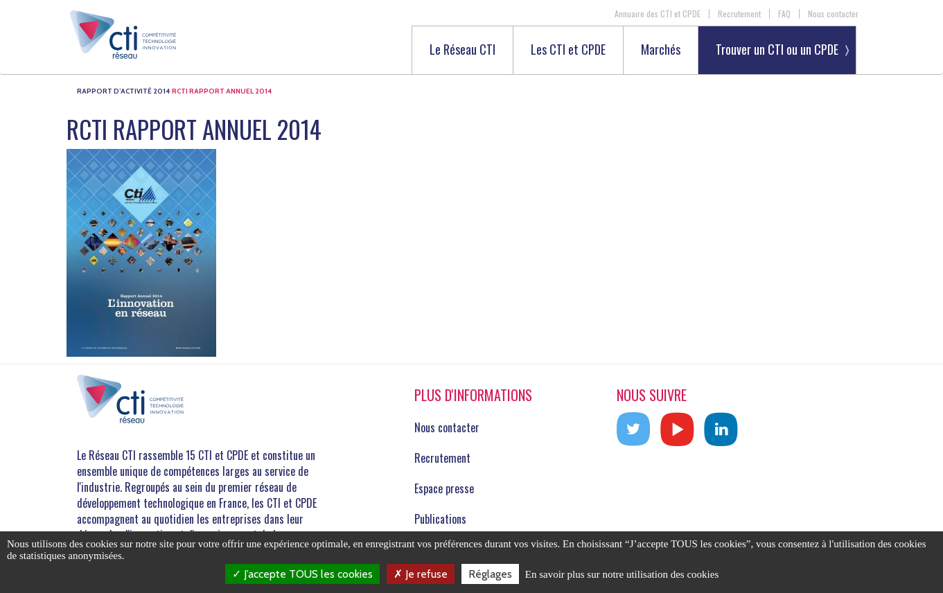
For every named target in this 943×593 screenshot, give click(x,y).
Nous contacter (833, 14)
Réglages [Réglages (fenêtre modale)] (490, 574)
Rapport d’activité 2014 (123, 91)
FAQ (784, 14)
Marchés (660, 50)
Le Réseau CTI (462, 50)
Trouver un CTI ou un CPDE (777, 49)
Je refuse (421, 574)
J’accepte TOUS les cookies (302, 574)
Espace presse (444, 488)
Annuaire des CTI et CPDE (657, 14)
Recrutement (739, 14)
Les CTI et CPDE (568, 50)
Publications (440, 519)
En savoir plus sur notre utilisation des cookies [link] (622, 574)
